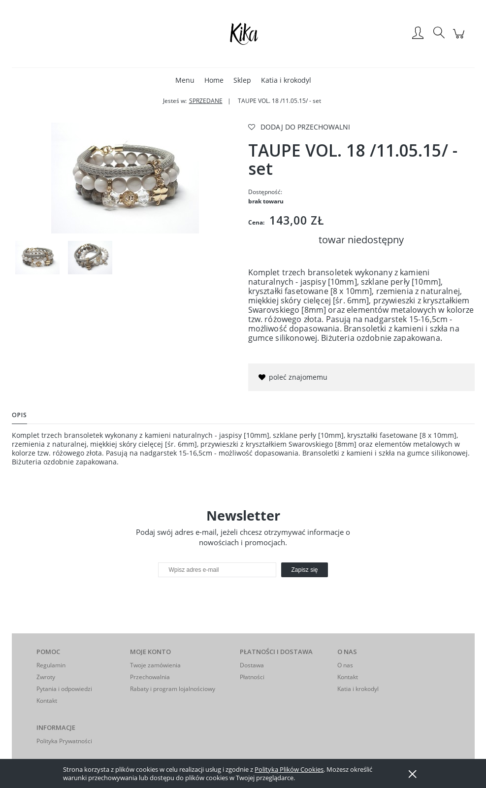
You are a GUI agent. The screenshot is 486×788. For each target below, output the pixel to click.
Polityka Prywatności (64, 741)
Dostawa (252, 665)
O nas (345, 665)
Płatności (252, 677)
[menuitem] (184, 80)
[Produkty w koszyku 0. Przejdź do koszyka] (460, 38)
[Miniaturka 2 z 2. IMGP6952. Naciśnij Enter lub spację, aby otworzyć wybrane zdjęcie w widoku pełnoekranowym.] (90, 257)
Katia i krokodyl (358, 689)
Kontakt (46, 700)
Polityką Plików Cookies (289, 769)
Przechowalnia (150, 677)
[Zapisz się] (304, 569)
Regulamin (50, 665)
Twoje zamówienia (155, 665)
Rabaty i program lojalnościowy (172, 689)
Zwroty (45, 677)
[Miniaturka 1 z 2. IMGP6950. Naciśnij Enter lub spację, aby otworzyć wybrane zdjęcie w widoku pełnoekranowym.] (37, 257)
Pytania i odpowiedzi (64, 689)
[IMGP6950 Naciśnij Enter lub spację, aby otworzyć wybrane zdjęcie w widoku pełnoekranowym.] (125, 178)
